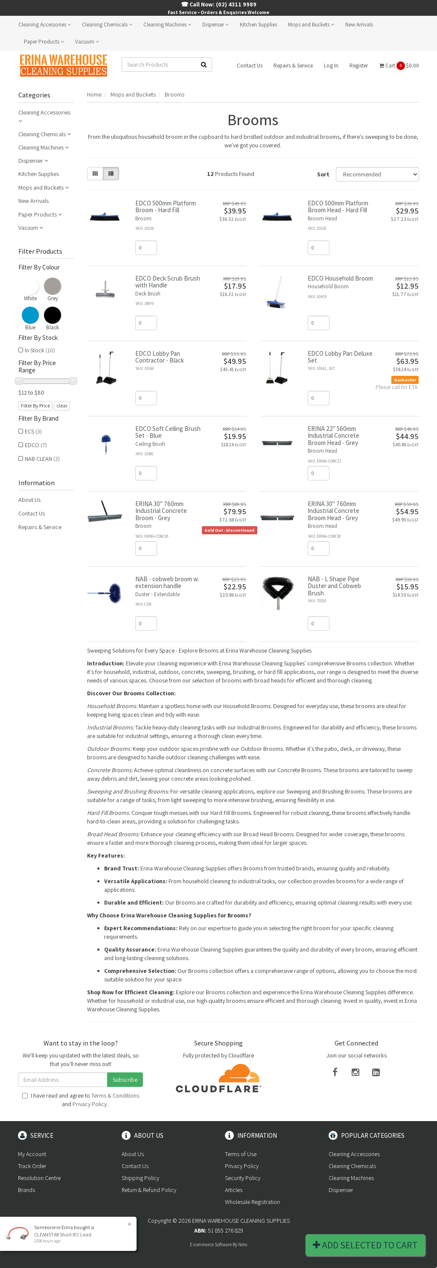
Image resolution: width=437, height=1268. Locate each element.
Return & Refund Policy (149, 1190)
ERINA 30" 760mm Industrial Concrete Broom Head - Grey (333, 511)
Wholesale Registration (252, 1202)
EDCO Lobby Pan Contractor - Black (159, 357)
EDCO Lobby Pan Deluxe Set (340, 357)
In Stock (40, 350)
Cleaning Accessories (44, 24)
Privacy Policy (90, 1104)
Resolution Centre (39, 1178)
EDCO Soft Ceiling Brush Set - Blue (168, 432)
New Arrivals (359, 24)
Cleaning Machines (167, 24)
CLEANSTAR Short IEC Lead (62, 1234)
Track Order (32, 1166)
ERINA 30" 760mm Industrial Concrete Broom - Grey (161, 511)
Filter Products (40, 251)
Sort (323, 174)
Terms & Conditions (115, 1095)
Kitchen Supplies (258, 24)
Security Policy (242, 1178)
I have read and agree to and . (80, 1100)
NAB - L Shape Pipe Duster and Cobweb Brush (334, 586)
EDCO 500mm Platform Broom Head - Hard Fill (338, 206)
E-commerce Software (211, 1245)
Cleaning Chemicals (107, 24)
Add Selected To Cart (365, 1245)
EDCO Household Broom (340, 278)
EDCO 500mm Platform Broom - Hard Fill (165, 206)
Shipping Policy (140, 1178)
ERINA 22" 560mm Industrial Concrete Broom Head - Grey (333, 436)
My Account (32, 1154)
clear (61, 405)
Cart (399, 65)
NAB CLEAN (42, 459)
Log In (331, 65)
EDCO (36, 445)
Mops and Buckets (311, 24)
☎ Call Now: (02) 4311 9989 (218, 4)
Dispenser (215, 24)
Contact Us (249, 65)
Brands (26, 1190)
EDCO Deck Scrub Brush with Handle (167, 282)
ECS (33, 431)
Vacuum (87, 41)
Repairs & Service (293, 65)
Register (359, 65)
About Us (29, 500)
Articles (233, 1190)
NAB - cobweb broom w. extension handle (167, 582)
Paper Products (44, 41)
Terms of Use (240, 1154)
